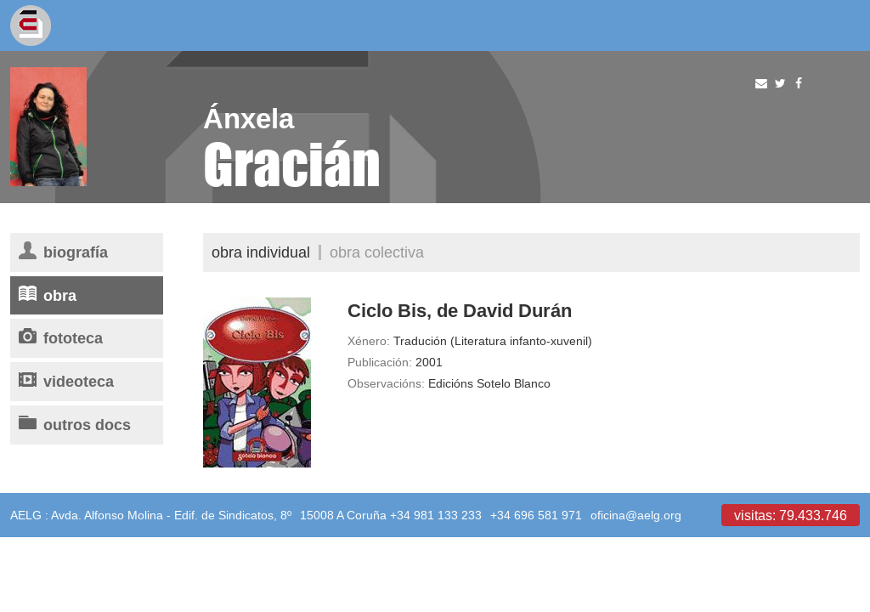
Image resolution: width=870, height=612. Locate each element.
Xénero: (368, 341)
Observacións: (386, 383)
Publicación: (379, 362)
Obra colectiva (377, 252)
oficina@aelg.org (635, 515)
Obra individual (261, 252)
